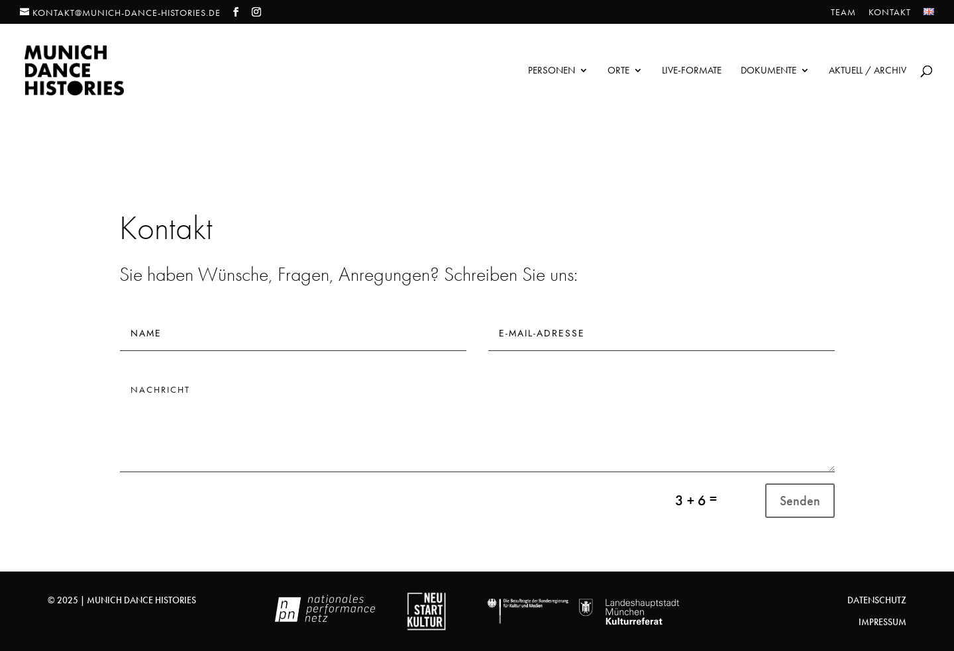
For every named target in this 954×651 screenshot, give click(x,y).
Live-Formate (691, 71)
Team (843, 12)
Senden (800, 500)
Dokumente (768, 71)
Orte (618, 71)
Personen (551, 71)
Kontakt (890, 12)
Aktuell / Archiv (867, 71)
